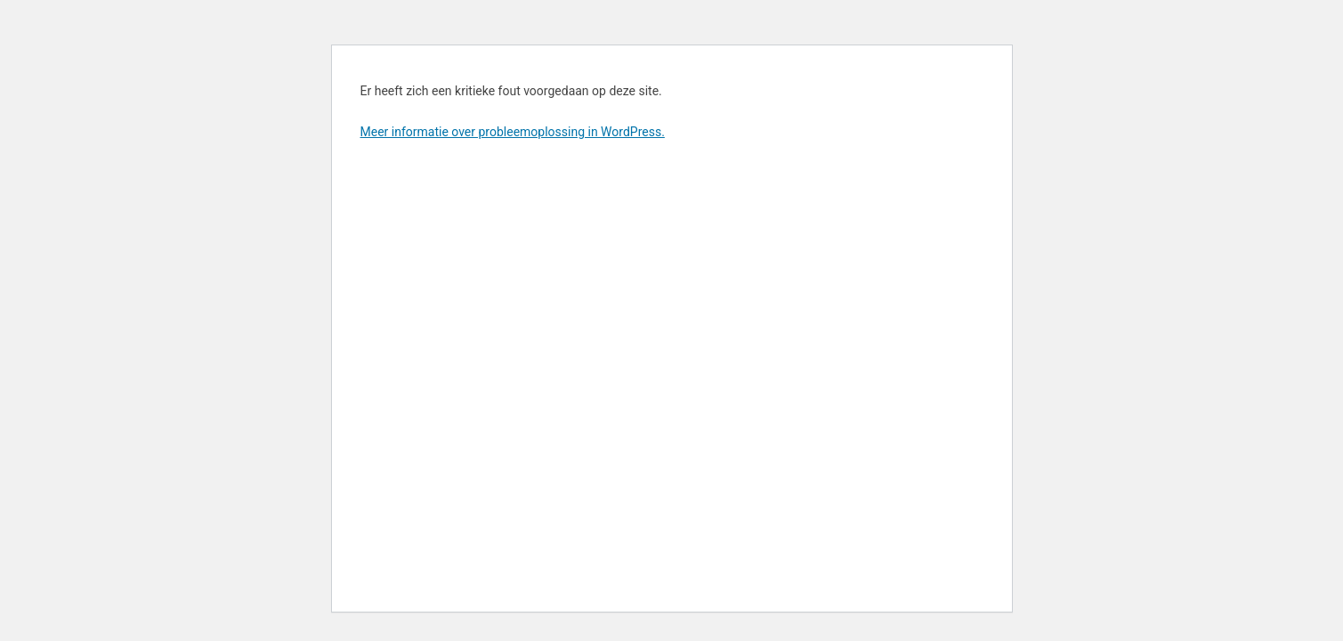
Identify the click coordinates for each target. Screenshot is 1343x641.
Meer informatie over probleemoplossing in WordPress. (512, 132)
